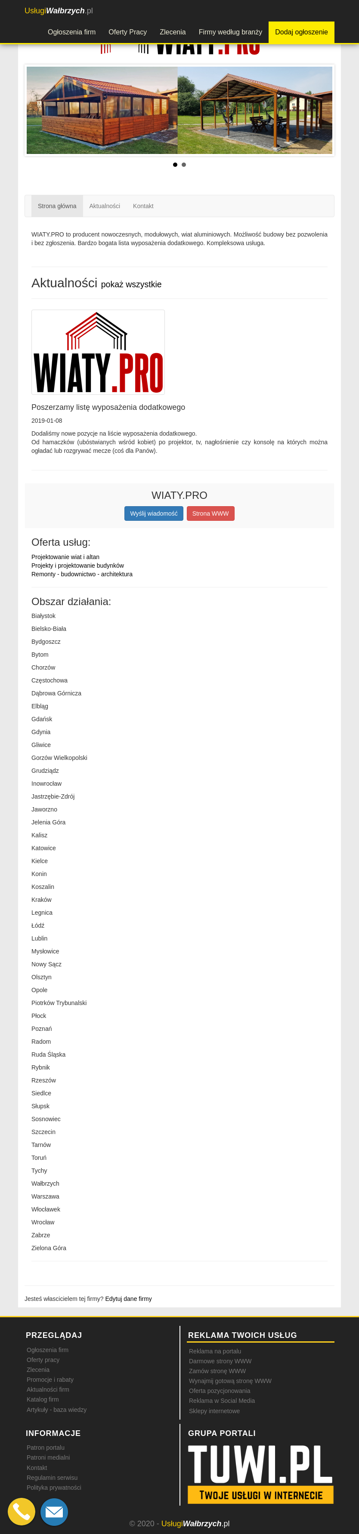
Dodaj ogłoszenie (301, 32)
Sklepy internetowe (214, 1411)
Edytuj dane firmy (128, 1298)
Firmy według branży (231, 32)
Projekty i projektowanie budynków (77, 565)
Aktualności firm (48, 1389)
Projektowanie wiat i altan (65, 556)
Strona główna (57, 206)
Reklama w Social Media (222, 1400)
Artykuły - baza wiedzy (57, 1409)
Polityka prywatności (54, 1487)
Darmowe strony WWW (220, 1361)
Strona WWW (210, 513)
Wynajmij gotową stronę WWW (230, 1380)
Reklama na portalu (215, 1351)
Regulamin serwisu (52, 1477)
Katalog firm (43, 1399)
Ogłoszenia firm (72, 32)
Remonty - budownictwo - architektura (82, 574)
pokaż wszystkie (131, 284)
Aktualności (105, 206)
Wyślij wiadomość (153, 513)
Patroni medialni (48, 1457)
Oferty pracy (43, 1359)
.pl (59, 10)
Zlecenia (173, 32)
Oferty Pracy (127, 32)
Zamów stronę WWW (217, 1371)
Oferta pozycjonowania (219, 1390)
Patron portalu (46, 1447)
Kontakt (143, 206)
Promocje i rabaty (50, 1379)
